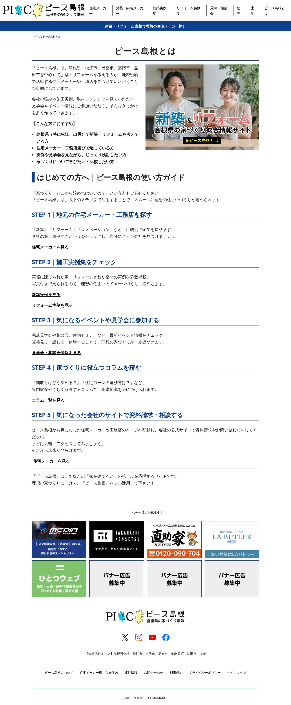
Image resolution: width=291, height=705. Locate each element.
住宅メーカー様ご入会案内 (99, 672)
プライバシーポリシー (205, 672)
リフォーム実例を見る (52, 305)
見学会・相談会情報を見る (56, 352)
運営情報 (131, 672)
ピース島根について (59, 672)
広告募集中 (152, 512)
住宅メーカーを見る (50, 247)
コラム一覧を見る (48, 400)
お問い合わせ (153, 672)
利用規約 (176, 672)
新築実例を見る (46, 294)
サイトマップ (236, 672)
